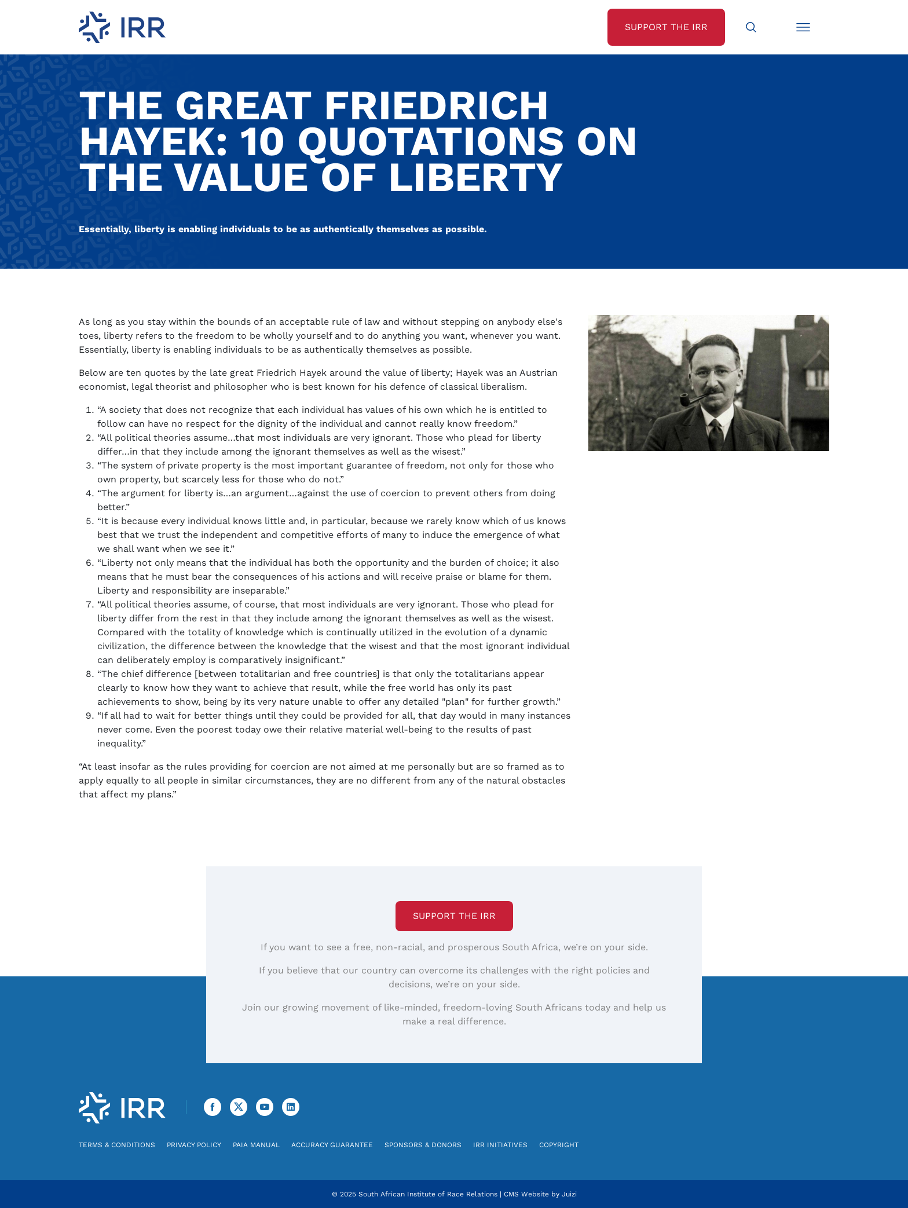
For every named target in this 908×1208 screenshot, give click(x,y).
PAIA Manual (256, 1145)
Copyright (559, 1145)
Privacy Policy (194, 1145)
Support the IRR (454, 915)
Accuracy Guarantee (332, 1145)
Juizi (569, 1194)
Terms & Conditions (117, 1145)
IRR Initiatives (500, 1145)
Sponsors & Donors (423, 1145)
